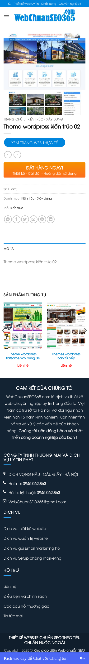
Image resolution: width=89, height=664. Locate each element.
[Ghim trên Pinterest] (42, 219)
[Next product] (7, 154)
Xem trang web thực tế (34, 142)
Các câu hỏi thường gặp (26, 606)
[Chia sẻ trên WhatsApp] (8, 219)
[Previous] (4, 339)
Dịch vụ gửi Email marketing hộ (32, 548)
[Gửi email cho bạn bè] (33, 219)
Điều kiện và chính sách (25, 596)
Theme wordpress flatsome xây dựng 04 (23, 356)
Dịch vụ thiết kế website (25, 528)
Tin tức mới (13, 615)
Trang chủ (13, 119)
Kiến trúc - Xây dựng (45, 119)
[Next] (85, 339)
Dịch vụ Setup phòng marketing (32, 558)
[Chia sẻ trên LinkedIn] (51, 219)
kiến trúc (16, 207)
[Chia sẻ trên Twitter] (25, 219)
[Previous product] (17, 154)
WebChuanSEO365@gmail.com (37, 501)
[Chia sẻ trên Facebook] (16, 219)
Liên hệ (10, 586)
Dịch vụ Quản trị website (26, 538)
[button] (6, 15)
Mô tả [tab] (9, 248)
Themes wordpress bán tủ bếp (66, 356)
